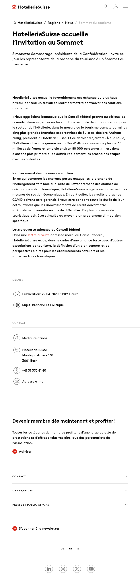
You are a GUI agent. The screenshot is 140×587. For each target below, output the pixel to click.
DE (62, 548)
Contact (70, 476)
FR (70, 548)
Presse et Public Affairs (70, 504)
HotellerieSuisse (27, 22)
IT (78, 548)
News (69, 23)
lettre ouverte (39, 235)
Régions (54, 23)
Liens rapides (70, 490)
